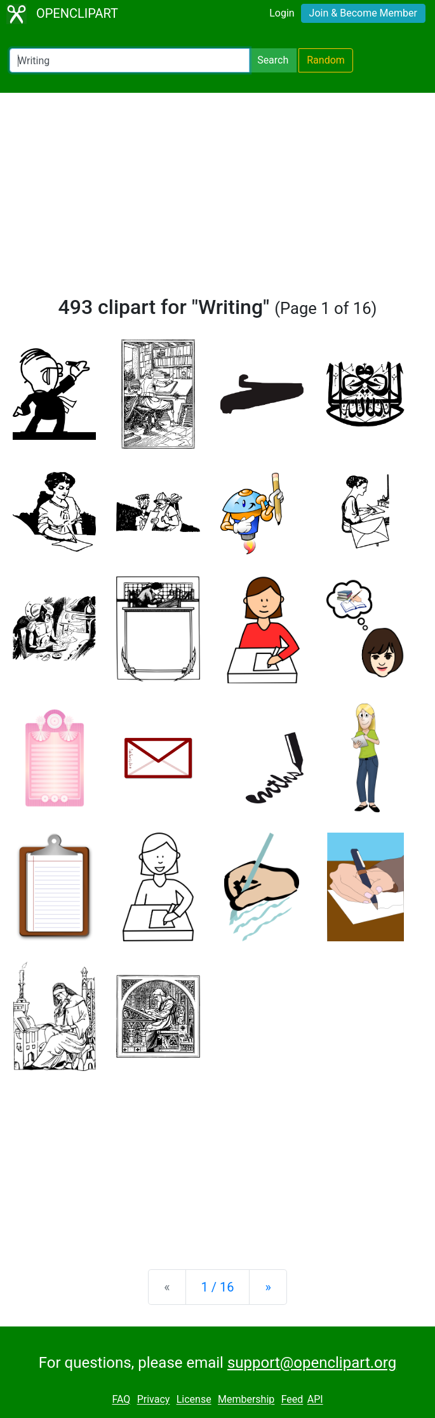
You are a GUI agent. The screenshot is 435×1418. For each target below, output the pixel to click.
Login (281, 13)
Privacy (153, 1400)
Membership (246, 1400)
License (194, 1400)
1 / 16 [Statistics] (217, 1287)
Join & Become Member (363, 13)
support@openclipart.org (311, 1363)
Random (326, 60)
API (315, 1400)
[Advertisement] (217, 200)
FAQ (121, 1400)
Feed (292, 1400)
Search (272, 60)
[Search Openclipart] (130, 60)
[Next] (267, 1287)
